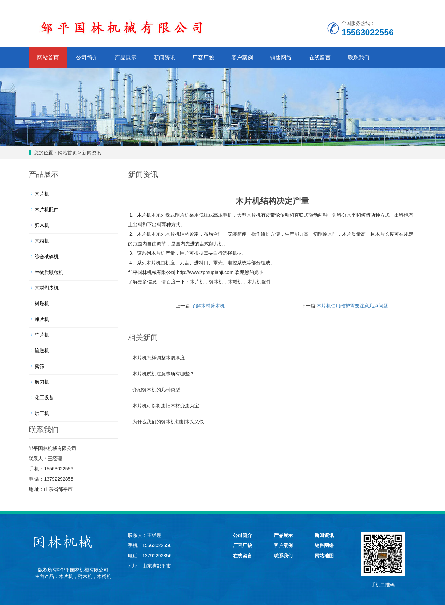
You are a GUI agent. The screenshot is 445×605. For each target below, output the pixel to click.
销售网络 (281, 57)
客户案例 (242, 57)
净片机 (42, 319)
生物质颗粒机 (49, 272)
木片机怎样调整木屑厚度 (158, 357)
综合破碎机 (47, 256)
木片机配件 (259, 281)
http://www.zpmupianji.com (205, 272)
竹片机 (42, 335)
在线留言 (320, 57)
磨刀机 (42, 382)
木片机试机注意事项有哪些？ (163, 373)
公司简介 (87, 57)
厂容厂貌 (203, 57)
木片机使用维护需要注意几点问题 (352, 305)
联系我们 (358, 57)
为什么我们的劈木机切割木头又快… (170, 421)
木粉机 (235, 281)
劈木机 (216, 281)
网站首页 (48, 57)
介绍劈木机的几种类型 (156, 389)
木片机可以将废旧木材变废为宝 (165, 405)
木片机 (144, 215)
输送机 (42, 350)
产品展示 (126, 57)
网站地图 (324, 555)
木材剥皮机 (47, 288)
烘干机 (42, 413)
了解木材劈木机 (208, 305)
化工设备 (44, 397)
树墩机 (42, 303)
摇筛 (39, 366)
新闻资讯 (164, 57)
